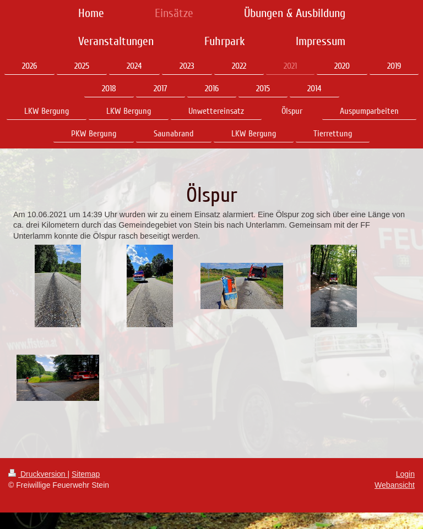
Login (405, 474)
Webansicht (395, 485)
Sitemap (86, 474)
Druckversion (37, 474)
